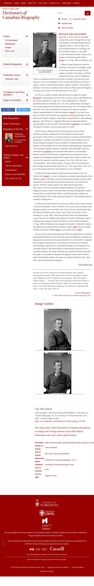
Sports (7, 161)
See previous (11, 146)
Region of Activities (12, 100)
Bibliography (10, 44)
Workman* (37, 98)
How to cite (9, 51)
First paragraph (11, 40)
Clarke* (62, 60)
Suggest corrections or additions (58, 567)
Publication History (12, 75)
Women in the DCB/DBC (15, 174)
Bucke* (73, 112)
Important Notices (78, 567)
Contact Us (54, 3)
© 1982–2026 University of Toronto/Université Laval (71, 295)
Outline (6, 36)
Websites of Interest (47, 571)
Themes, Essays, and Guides (13, 156)
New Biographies (11, 118)
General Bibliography (83, 293)
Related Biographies (12, 64)
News (23, 3)
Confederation (11, 170)
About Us (32, 3)
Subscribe (66, 3)
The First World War (13, 166)
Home (16, 3)
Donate (76, 3)
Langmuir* (75, 124)
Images (8, 47)
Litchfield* (47, 151)
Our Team (42, 3)
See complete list (13, 178)
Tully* (79, 230)
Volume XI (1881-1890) (10, 9)
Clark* (75, 227)
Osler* (58, 230)
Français (8, 3)
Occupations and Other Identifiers (14, 93)
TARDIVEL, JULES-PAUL (20, 135)
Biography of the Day (13, 129)
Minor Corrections (11, 124)
